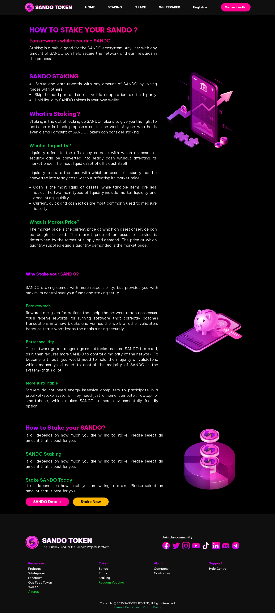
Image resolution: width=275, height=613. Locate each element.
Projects (34, 569)
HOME (90, 7)
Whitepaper (37, 573)
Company (161, 569)
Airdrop (33, 591)
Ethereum (35, 578)
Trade (140, 7)
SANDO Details (47, 501)
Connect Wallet (236, 7)
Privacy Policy (152, 607)
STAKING (115, 7)
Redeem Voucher (111, 582)
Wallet (33, 587)
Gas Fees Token (40, 582)
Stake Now (91, 501)
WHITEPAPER (169, 7)
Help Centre (218, 569)
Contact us (162, 573)
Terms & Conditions (126, 607)
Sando (103, 569)
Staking (104, 578)
